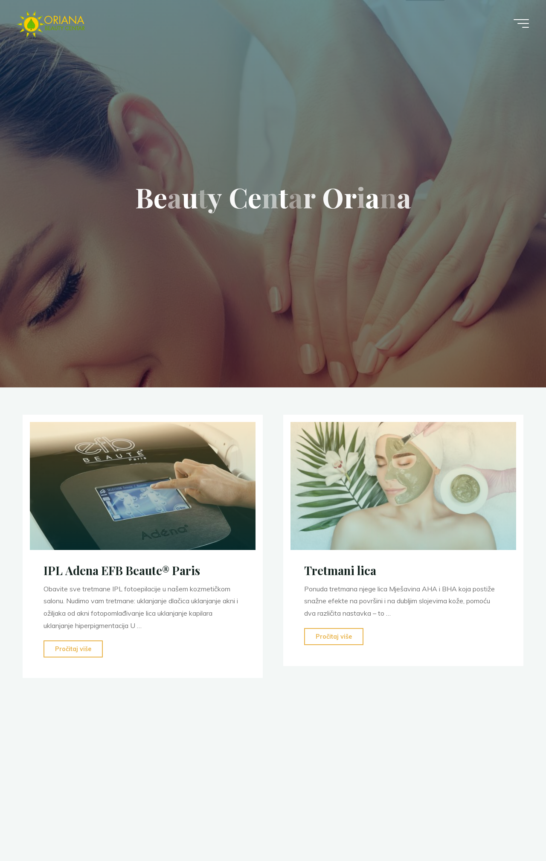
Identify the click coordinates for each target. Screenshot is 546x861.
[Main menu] (521, 23)
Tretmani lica (340, 570)
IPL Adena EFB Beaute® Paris (122, 570)
